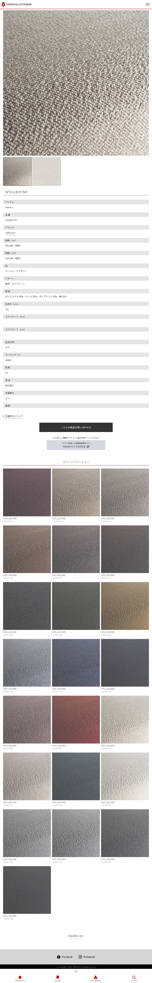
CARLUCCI (10, 232)
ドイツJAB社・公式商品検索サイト (76, 445)
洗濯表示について (13, 416)
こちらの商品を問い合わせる (76, 427)
